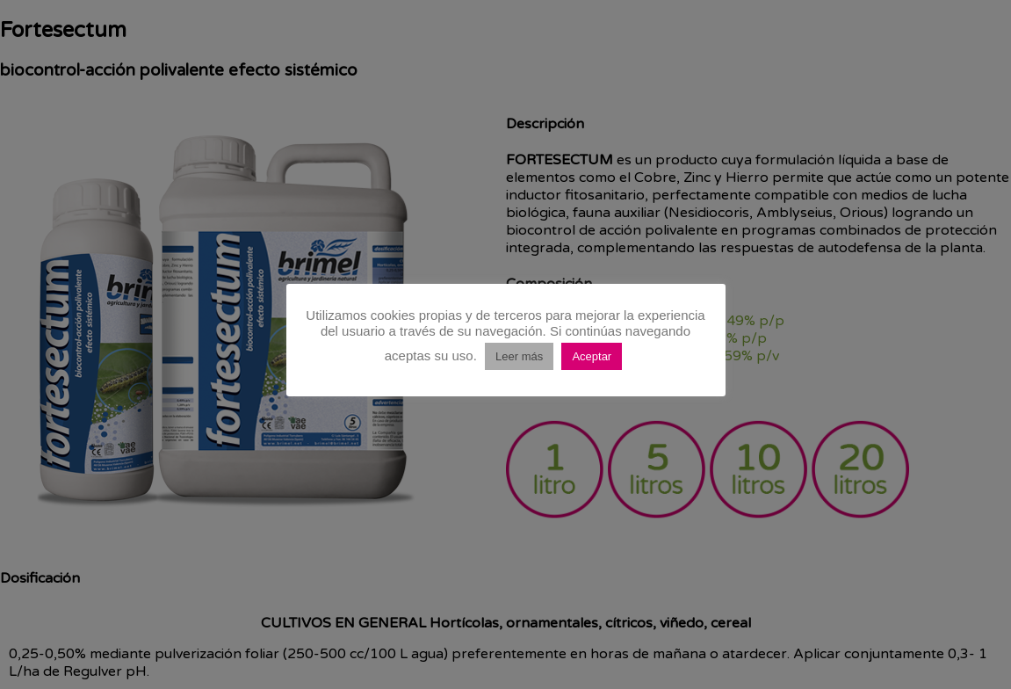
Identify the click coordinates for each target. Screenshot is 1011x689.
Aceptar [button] (591, 356)
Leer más (519, 356)
